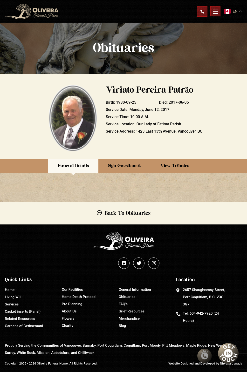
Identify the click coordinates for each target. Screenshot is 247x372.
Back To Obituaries (127, 213)
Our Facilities (72, 289)
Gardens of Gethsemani (24, 326)
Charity (67, 326)
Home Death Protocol (79, 297)
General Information (135, 289)
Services (12, 304)
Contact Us (202, 11)
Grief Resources (131, 311)
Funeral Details (73, 166)
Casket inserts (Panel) (23, 311)
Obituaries (127, 297)
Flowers (68, 318)
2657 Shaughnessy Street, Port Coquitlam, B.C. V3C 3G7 (204, 297)
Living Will (13, 297)
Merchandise (129, 318)
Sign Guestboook (124, 166)
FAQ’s (123, 304)
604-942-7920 (201, 313)
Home (9, 290)
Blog (122, 326)
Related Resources (20, 319)
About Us (69, 311)
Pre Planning (72, 304)
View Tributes (174, 166)
